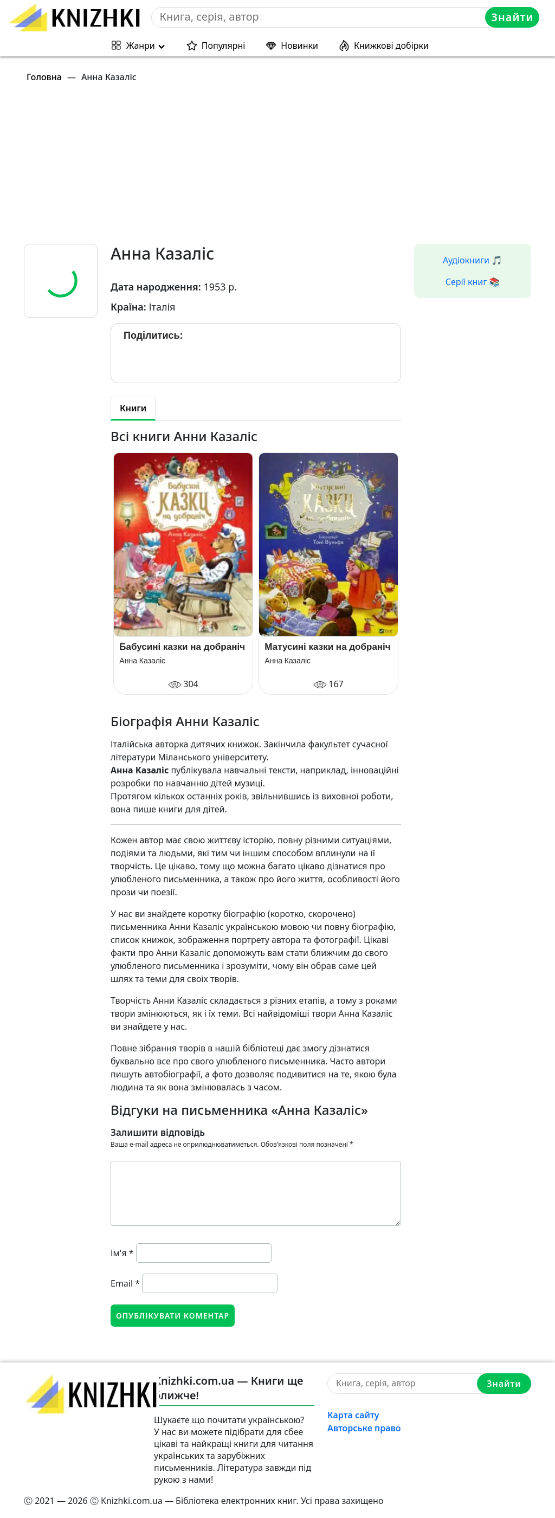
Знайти (512, 17)
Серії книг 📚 (473, 282)
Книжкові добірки (391, 45)
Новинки (299, 45)
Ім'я (122, 1253)
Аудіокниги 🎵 (472, 260)
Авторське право (364, 1428)
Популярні (224, 45)
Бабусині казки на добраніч (182, 646)
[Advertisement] (284, 168)
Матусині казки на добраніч (327, 646)
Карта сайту (353, 1415)
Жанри (140, 45)
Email (125, 1283)
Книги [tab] (133, 408)
